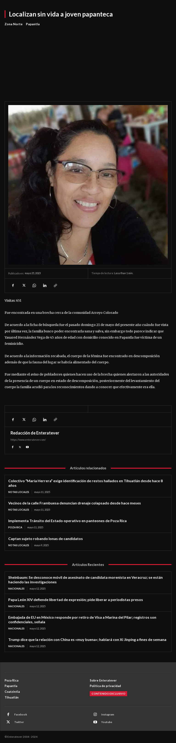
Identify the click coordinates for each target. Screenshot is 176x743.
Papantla (33, 24)
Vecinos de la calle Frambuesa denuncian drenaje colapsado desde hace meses (74, 503)
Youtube (106, 722)
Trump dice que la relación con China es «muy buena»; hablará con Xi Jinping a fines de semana (87, 639)
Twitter (19, 722)
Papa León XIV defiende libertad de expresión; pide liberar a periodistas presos (75, 599)
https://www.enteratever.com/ (28, 439)
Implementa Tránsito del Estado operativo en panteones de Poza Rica (67, 520)
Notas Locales (18, 491)
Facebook (20, 714)
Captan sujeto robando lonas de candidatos (45, 538)
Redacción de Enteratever (35, 432)
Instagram (107, 714)
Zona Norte (13, 24)
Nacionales (16, 588)
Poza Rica (15, 527)
